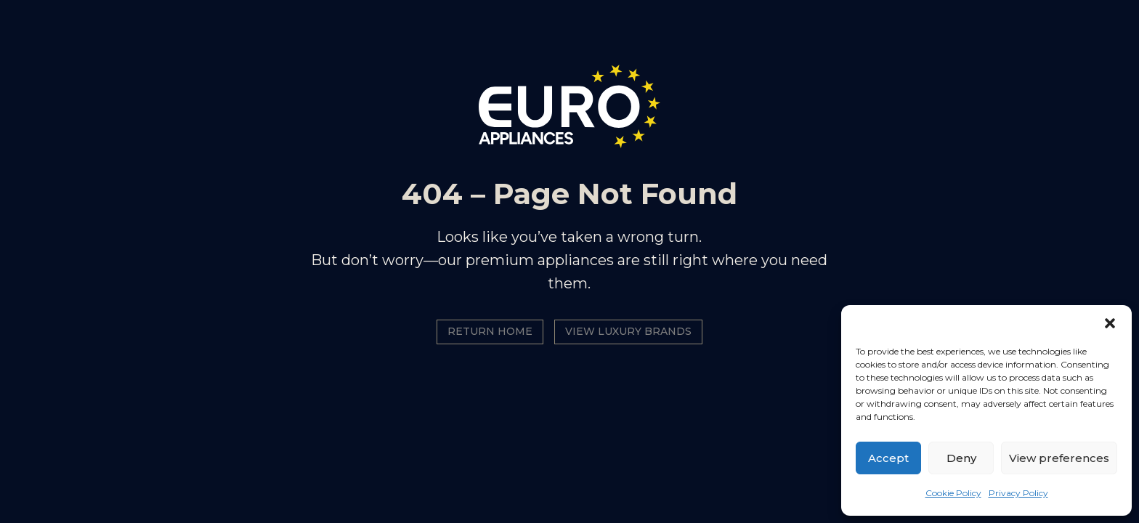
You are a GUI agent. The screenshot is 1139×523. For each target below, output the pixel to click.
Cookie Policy (953, 492)
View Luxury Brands (628, 331)
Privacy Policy (1018, 492)
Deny (961, 458)
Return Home (489, 331)
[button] (1110, 323)
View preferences (1059, 458)
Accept (888, 458)
